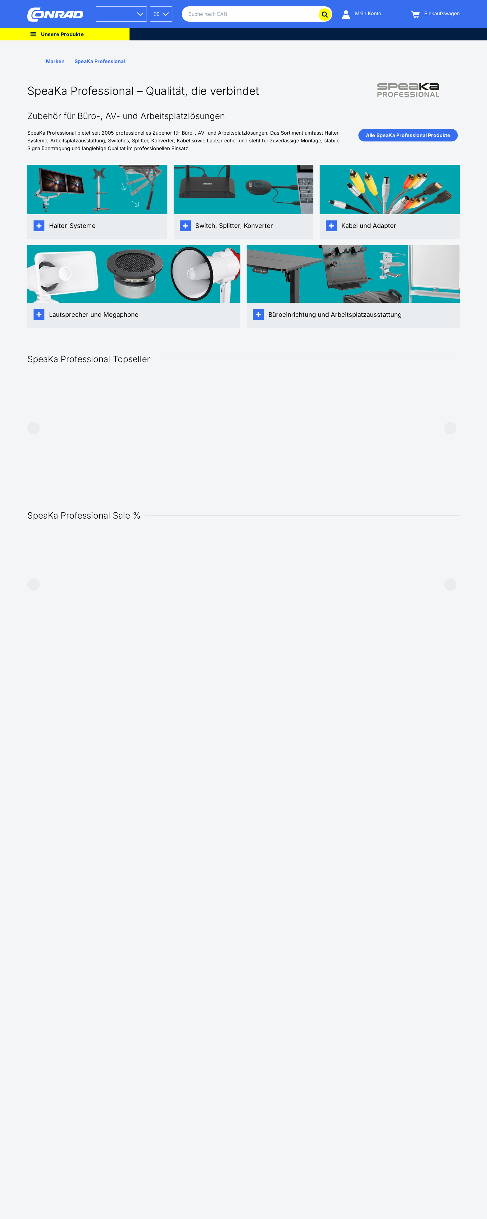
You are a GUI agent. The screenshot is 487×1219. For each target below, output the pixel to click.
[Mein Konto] (361, 14)
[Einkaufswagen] (435, 14)
